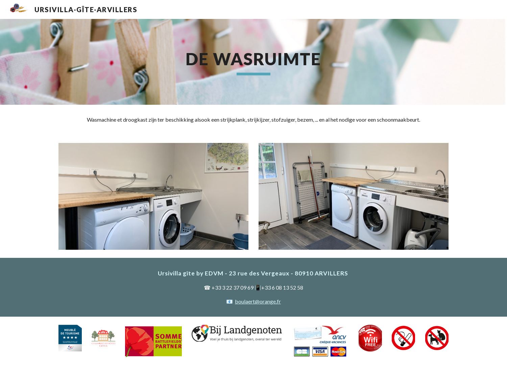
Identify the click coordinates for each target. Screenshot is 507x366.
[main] (253, 62)
